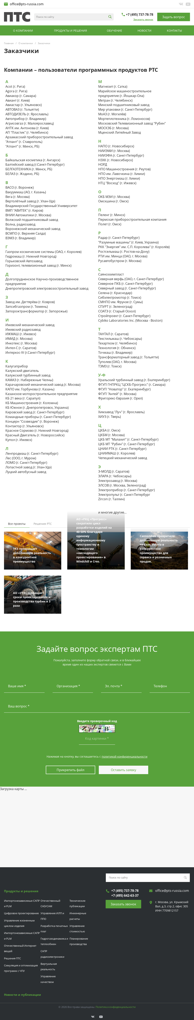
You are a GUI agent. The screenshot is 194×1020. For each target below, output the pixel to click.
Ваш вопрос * (19, 706)
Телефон (160, 686)
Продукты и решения (21, 891)
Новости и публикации (22, 994)
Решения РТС (43, 524)
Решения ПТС (12, 958)
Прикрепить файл (70, 770)
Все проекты (17, 524)
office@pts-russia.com (27, 4)
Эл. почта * (113, 686)
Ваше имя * (17, 686)
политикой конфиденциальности (124, 756)
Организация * (68, 686)
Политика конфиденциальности (116, 1006)
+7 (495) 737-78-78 (139, 14)
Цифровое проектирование (21, 913)
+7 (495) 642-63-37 (125, 895)
